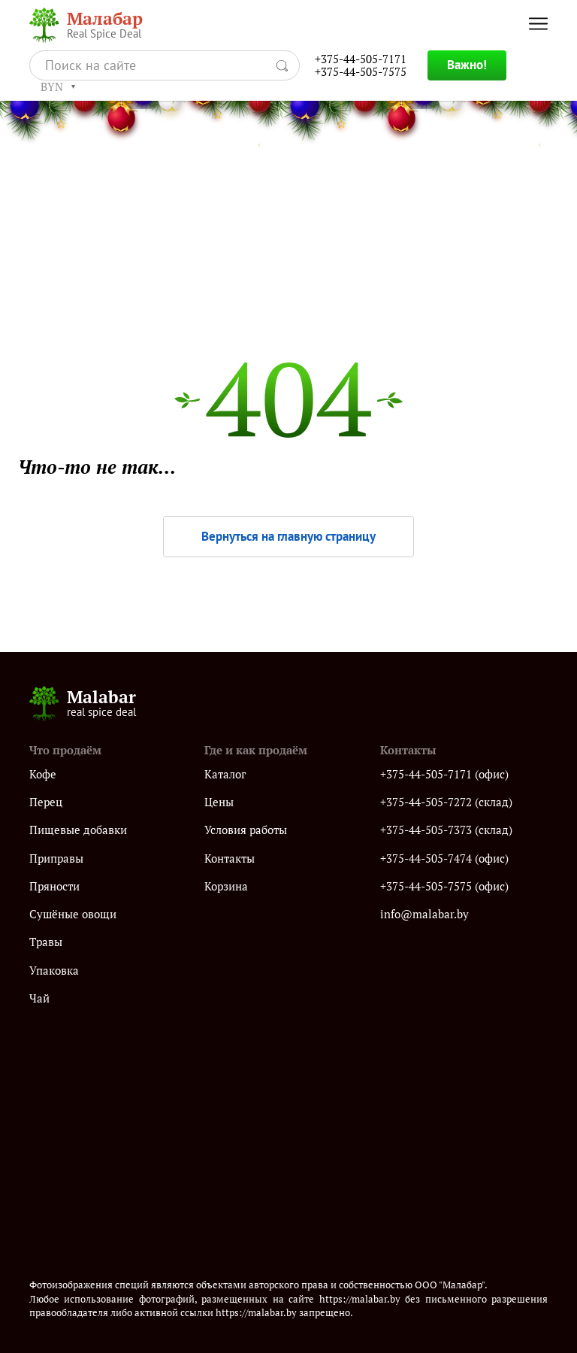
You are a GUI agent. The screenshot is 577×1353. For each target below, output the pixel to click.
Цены (219, 802)
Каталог (225, 774)
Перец (45, 802)
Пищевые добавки (78, 830)
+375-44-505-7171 (360, 59)
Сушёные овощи (72, 914)
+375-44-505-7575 (360, 71)
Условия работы (245, 830)
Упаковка (54, 970)
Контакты (229, 858)
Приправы (56, 858)
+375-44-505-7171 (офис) (444, 774)
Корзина (226, 886)
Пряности (54, 886)
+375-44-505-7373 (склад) (446, 830)
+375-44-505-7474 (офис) (444, 858)
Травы (45, 942)
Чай (39, 998)
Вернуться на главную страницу (288, 536)
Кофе (42, 774)
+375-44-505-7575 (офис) (444, 886)
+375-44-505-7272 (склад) (446, 802)
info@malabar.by (424, 914)
